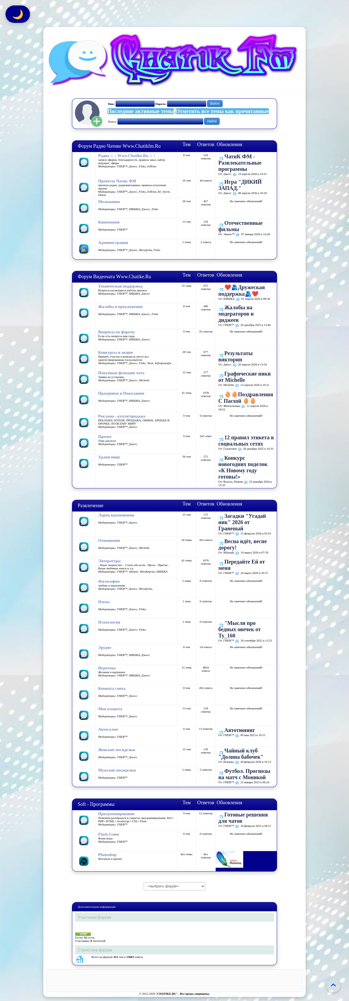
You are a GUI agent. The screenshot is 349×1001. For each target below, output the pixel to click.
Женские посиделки (116, 750)
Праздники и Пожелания (121, 393)
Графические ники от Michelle (244, 377)
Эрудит (104, 647)
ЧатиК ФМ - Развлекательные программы (239, 162)
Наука (104, 602)
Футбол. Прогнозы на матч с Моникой (244, 774)
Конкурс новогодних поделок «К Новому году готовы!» (243, 467)
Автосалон (108, 729)
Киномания (108, 222)
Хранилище (109, 457)
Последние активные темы (140, 111)
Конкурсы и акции (115, 352)
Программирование (116, 814)
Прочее (105, 436)
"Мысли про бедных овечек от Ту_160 (239, 629)
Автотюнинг (239, 730)
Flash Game (108, 834)
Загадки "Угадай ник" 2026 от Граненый (242, 522)
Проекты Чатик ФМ (117, 181)
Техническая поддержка (120, 286)
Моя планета (110, 709)
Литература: (109, 561)
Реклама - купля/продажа (121, 416)
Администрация (113, 242)
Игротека (107, 668)
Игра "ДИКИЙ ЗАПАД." (240, 185)
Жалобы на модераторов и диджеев (236, 313)
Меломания (109, 201)
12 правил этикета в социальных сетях (246, 440)
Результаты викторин (235, 356)
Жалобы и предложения (120, 306)
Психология (109, 622)
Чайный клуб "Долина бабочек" (241, 754)
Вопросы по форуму (116, 332)
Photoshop (107, 854)
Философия (109, 581)
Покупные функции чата (121, 373)
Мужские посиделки (117, 770)
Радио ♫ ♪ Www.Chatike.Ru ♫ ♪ (126, 155)
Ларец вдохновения (116, 515)
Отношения (109, 540)
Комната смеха (111, 688)
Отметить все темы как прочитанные (222, 111)
